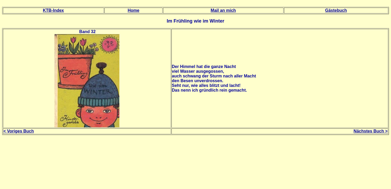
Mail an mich (223, 10)
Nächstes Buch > (371, 131)
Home (133, 10)
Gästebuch (336, 10)
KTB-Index (53, 10)
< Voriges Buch (18, 131)
